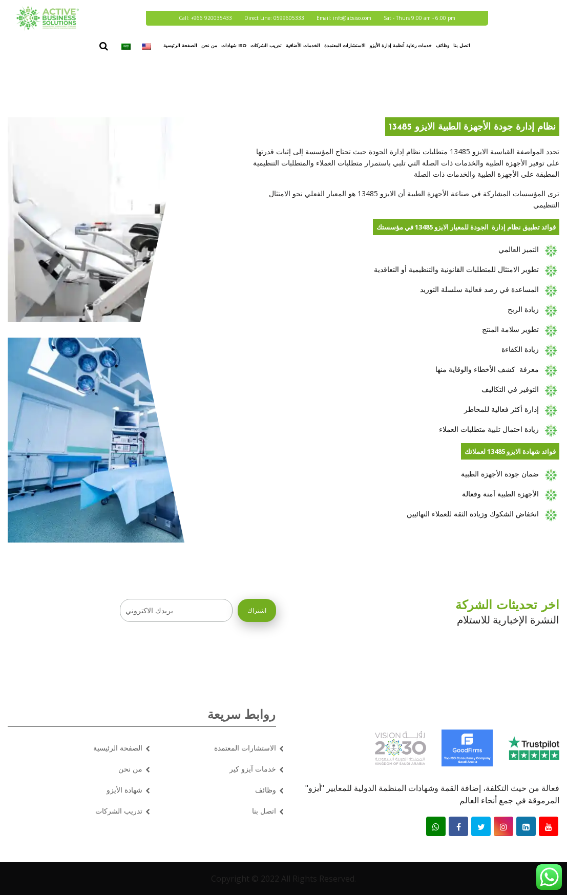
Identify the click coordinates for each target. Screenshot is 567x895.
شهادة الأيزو (124, 790)
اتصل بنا (461, 46)
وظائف (442, 46)
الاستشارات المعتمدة (345, 46)
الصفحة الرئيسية (180, 46)
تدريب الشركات (266, 46)
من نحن (209, 46)
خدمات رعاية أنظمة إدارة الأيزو (401, 46)
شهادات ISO (233, 46)
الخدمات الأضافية (303, 46)
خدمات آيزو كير (252, 769)
